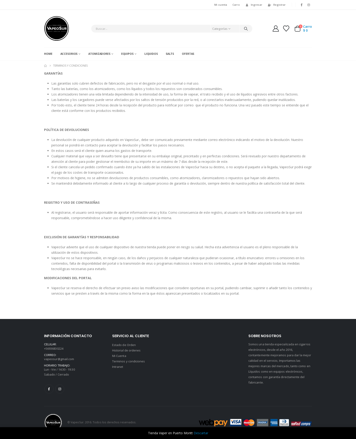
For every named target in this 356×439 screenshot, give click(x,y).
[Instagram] (309, 5)
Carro (236, 4)
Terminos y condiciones (128, 361)
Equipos (127, 54)
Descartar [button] (201, 433)
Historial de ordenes (126, 350)
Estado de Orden (124, 345)
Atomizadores (99, 54)
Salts (170, 54)
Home (48, 54)
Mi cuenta (220, 4)
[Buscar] (246, 29)
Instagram (59, 389)
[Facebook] (302, 5)
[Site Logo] (56, 28)
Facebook (49, 389)
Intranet (117, 367)
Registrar (276, 4)
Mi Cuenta (119, 356)
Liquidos (151, 54)
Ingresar (253, 4)
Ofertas (188, 54)
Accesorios (69, 54)
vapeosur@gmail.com (59, 359)
